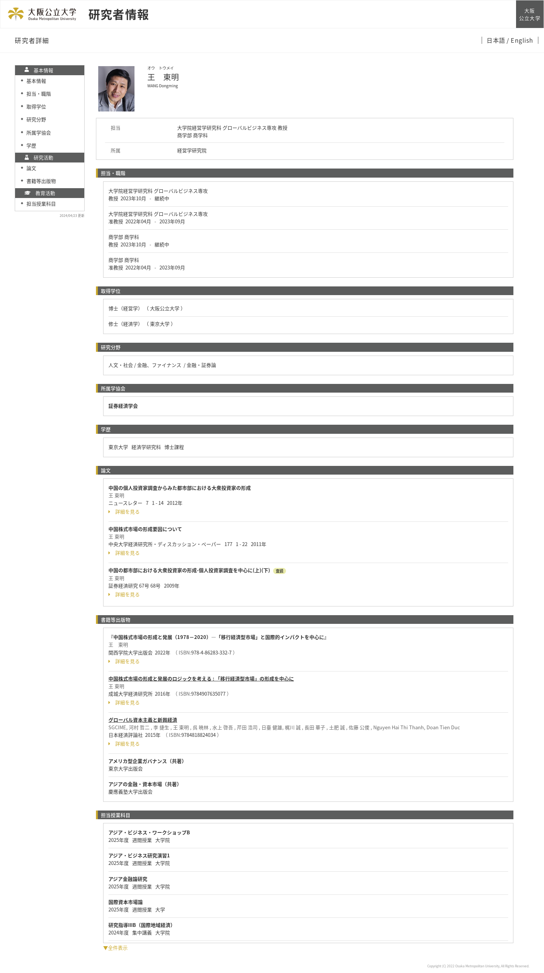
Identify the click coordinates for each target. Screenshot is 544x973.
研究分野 (36, 119)
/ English (520, 40)
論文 (31, 168)
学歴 (31, 145)
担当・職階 (38, 93)
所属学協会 (38, 132)
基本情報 (36, 80)
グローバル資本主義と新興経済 (142, 719)
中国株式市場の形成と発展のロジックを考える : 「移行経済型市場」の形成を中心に (201, 678)
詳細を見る (124, 511)
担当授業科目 (41, 203)
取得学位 (36, 106)
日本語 (497, 40)
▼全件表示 (115, 947)
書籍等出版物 (41, 180)
